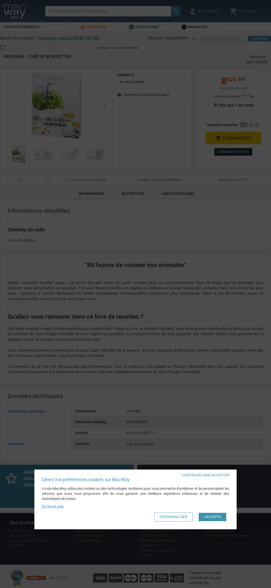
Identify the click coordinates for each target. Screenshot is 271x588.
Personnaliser (173, 517)
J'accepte (212, 517)
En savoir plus (53, 506)
